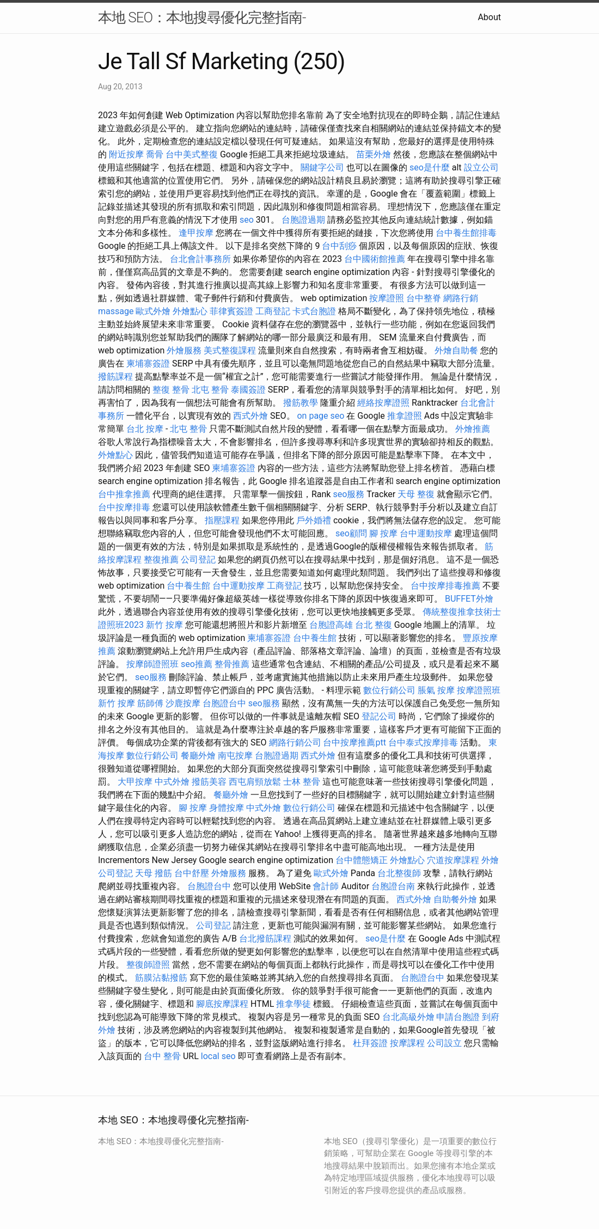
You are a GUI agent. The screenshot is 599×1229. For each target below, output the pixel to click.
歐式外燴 (153, 311)
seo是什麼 (429, 167)
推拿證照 (404, 416)
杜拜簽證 (370, 1043)
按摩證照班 (478, 690)
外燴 (490, 860)
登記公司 (379, 716)
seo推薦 (196, 664)
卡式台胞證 (314, 311)
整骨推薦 (232, 664)
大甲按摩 (135, 781)
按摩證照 (386, 298)
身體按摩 (226, 808)
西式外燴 (250, 416)
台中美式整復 (192, 154)
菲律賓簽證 (231, 311)
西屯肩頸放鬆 (255, 781)
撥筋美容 (209, 781)
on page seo (320, 416)
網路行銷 (460, 298)
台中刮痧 (339, 246)
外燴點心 (190, 311)
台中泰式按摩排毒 (423, 742)
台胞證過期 (303, 220)
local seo (218, 1056)
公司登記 (198, 559)
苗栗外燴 (373, 154)
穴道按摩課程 (453, 860)
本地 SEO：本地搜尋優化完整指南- (202, 17)
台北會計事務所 (200, 259)
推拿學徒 (293, 1004)
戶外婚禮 (313, 520)
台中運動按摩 (426, 533)
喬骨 (154, 154)
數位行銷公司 (389, 690)
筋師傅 (150, 703)
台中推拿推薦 (124, 494)
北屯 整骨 (210, 389)
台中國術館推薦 (374, 259)
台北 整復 (373, 625)
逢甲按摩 (196, 233)
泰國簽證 (248, 389)
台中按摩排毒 (124, 507)
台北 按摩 (144, 429)
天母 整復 (416, 494)
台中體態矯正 (361, 860)
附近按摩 (126, 154)
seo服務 (348, 494)
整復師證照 (148, 964)
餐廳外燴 (198, 755)
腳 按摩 (383, 533)
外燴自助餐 (456, 350)
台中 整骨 (162, 1056)
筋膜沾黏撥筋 (161, 978)
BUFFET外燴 (469, 599)
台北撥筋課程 (265, 938)
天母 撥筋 (153, 873)
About (489, 17)
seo (247, 220)
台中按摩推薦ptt (354, 742)
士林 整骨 (301, 781)
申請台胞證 (458, 1017)
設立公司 (481, 167)
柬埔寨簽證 (148, 363)
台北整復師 (399, 873)
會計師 (326, 886)
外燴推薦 (472, 429)
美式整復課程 (230, 350)
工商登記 (272, 311)
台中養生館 (188, 585)
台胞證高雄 (331, 625)
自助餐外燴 (455, 899)
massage (115, 311)
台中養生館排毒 (466, 233)
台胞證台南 (393, 886)
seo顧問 (351, 533)
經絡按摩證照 (383, 403)
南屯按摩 (235, 755)
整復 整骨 (171, 389)
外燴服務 (184, 350)
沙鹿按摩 (183, 703)
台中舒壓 (191, 873)
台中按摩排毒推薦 (445, 585)
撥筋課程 (115, 376)
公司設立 (444, 1043)
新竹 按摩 (164, 625)
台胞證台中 (224, 703)
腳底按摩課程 (222, 1004)
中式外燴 (172, 781)
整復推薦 (161, 559)
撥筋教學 (300, 403)
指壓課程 (222, 520)
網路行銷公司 (295, 742)
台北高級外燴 (408, 1017)
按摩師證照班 (152, 664)
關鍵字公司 (322, 167)
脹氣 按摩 (436, 690)
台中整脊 (423, 298)
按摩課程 (407, 1043)
